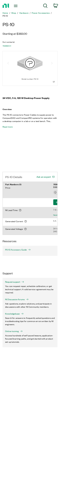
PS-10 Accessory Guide (18, 249)
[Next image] (52, 63)
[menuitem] (45, 6)
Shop (13, 12)
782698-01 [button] (7, 46)
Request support (14, 281)
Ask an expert (43, 176)
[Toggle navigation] (16, 5)
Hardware (23, 12)
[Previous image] (8, 63)
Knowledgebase (14, 313)
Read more (8, 126)
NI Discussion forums (16, 299)
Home (5, 12)
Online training (14, 331)
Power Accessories (41, 12)
